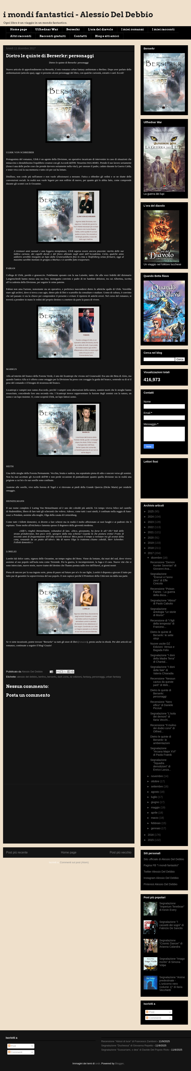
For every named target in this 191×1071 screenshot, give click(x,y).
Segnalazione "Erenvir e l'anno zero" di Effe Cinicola (161, 578)
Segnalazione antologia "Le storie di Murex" (163, 612)
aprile (154, 812)
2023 (151, 521)
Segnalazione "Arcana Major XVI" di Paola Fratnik (163, 751)
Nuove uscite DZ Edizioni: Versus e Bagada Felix (162, 647)
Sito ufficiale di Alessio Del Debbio (164, 859)
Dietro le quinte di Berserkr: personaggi (160, 693)
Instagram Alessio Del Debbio (161, 877)
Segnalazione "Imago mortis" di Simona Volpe (172, 962)
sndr (97, 1063)
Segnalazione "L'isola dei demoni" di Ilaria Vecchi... (163, 717)
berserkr (51, 676)
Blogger (119, 1063)
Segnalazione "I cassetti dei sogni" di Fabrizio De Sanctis (171, 925)
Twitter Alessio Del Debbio (159, 871)
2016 (151, 834)
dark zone (63, 676)
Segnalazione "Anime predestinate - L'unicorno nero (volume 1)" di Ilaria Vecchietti (172, 984)
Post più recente (17, 852)
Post (150, 1012)
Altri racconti (20, 36)
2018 (151, 547)
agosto (155, 791)
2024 (151, 516)
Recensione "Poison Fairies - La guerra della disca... (162, 592)
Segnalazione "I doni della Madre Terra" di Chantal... (162, 658)
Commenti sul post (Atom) (74, 862)
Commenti (153, 1017)
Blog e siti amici (107, 36)
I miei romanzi (132, 29)
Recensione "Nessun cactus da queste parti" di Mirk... (162, 682)
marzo (155, 817)
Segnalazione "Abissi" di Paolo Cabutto (163, 602)
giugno (155, 802)
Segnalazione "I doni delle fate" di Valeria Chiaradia (162, 670)
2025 (151, 511)
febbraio (156, 823)
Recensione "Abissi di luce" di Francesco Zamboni (129, 1041)
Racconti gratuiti (53, 36)
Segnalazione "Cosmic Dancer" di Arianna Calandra (170, 943)
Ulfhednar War (46, 29)
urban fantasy (113, 676)
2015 (151, 839)
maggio (155, 807)
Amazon (83, 641)
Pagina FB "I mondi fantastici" (161, 865)
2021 (151, 532)
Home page (18, 29)
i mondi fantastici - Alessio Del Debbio (78, 14)
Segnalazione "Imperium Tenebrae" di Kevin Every (171, 906)
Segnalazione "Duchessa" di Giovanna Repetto (127, 1045)
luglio (154, 796)
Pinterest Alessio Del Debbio (160, 884)
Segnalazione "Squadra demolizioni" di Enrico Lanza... (160, 764)
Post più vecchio (120, 852)
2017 (151, 553)
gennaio (156, 828)
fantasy (87, 676)
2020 (151, 537)
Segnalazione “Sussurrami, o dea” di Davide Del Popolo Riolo (135, 1049)
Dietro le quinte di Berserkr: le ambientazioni (160, 740)
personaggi (98, 676)
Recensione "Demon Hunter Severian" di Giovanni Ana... (163, 565)
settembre (157, 786)
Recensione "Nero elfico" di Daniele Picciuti (161, 705)
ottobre (155, 781)
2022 (151, 527)
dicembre (157, 557)
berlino (42, 676)
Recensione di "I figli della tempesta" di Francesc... (162, 624)
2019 (151, 542)
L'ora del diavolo (100, 29)
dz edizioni (76, 676)
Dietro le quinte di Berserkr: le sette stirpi (161, 635)
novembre (157, 776)
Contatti (80, 36)
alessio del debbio (27, 676)
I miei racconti (163, 29)
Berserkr (73, 29)
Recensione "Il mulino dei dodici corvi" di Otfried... (163, 728)
